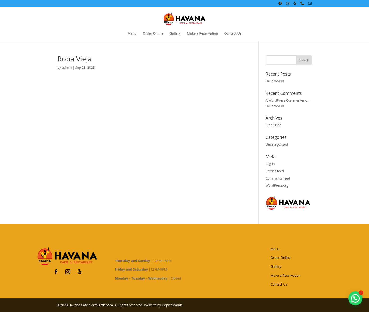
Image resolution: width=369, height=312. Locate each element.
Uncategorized (277, 144)
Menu (132, 34)
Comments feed (278, 178)
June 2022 (273, 125)
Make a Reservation (202, 34)
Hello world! (275, 81)
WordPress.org (277, 185)
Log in (270, 163)
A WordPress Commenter (285, 100)
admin (67, 67)
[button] (355, 298)
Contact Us (232, 34)
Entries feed (275, 171)
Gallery (175, 34)
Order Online (153, 34)
